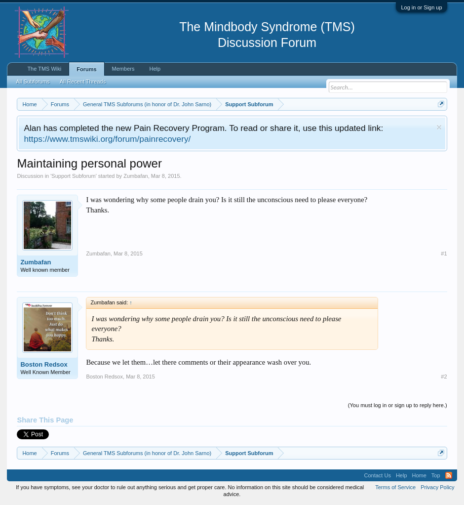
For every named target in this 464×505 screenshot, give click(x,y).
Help (154, 69)
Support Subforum (73, 176)
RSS (448, 475)
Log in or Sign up (421, 7)
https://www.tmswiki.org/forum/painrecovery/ (107, 139)
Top (435, 475)
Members (123, 69)
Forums (86, 69)
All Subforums (32, 81)
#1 (444, 253)
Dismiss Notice (439, 127)
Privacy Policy (437, 487)
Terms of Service (395, 487)
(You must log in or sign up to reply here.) (397, 405)
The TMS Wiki (44, 69)
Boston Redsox (43, 364)
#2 (444, 376)
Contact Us (377, 475)
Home (419, 475)
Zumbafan (135, 176)
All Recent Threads (83, 81)
